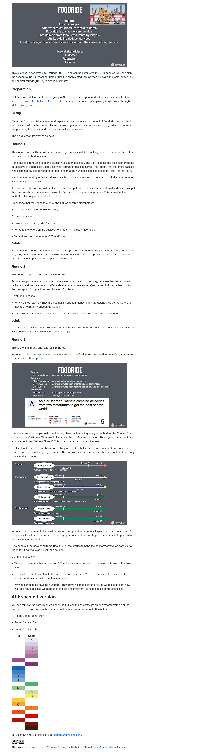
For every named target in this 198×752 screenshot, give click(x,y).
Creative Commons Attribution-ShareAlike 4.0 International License (86, 747)
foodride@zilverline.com (67, 734)
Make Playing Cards (24, 105)
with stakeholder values (39, 101)
